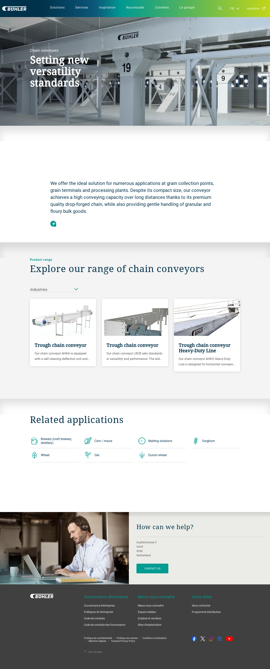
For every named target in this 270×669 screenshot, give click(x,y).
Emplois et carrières (149, 618)
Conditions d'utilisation (154, 638)
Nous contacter (201, 605)
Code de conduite (94, 618)
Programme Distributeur (206, 612)
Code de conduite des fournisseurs (104, 625)
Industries (54, 289)
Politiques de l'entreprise (98, 612)
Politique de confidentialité (98, 638)
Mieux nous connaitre (151, 605)
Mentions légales (97, 640)
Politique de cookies (127, 638)
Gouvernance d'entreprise (99, 605)
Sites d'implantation (150, 625)
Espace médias (147, 612)
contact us (152, 568)
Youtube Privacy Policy (123, 640)
